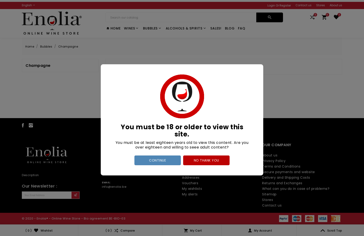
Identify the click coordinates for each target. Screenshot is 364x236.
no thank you (206, 160)
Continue (157, 160)
